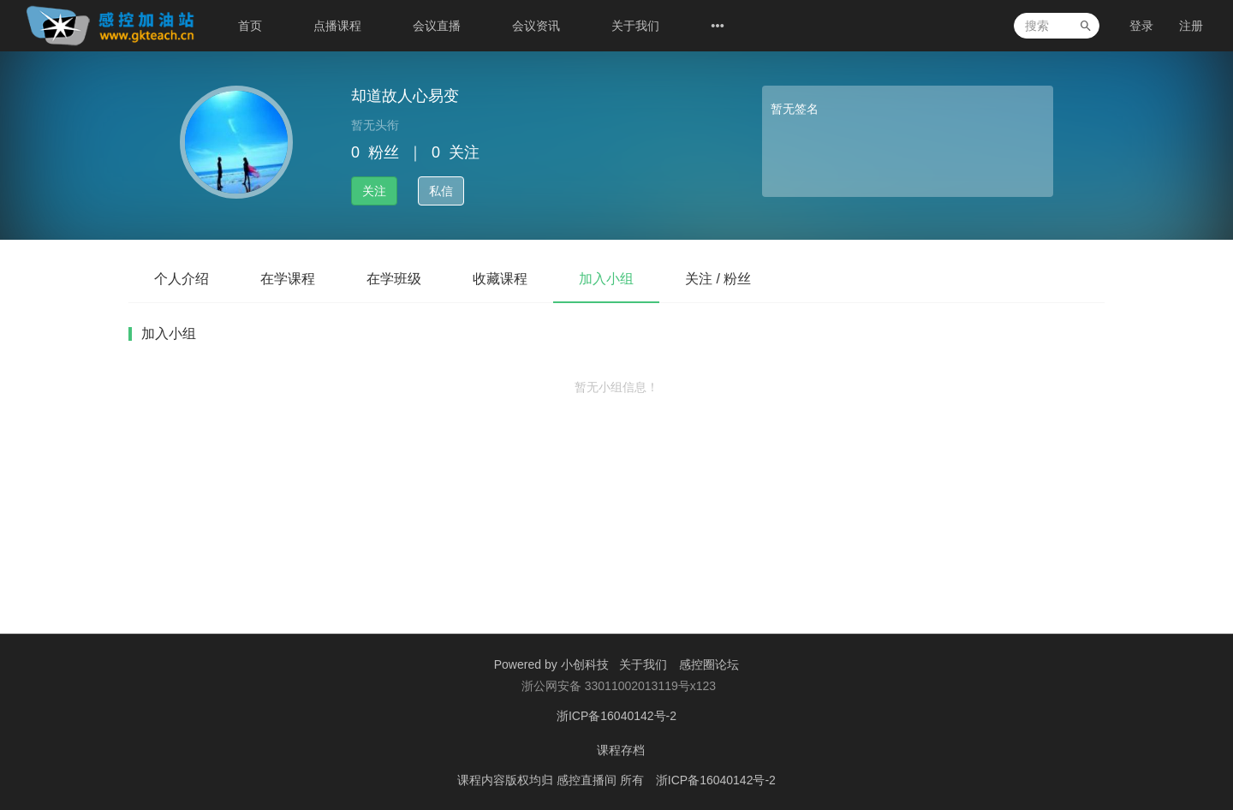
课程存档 (621, 750)
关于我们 (635, 26)
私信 (441, 191)
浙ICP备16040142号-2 (616, 716)
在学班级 (393, 278)
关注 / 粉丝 (718, 278)
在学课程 (287, 278)
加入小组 (606, 278)
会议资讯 (536, 26)
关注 (374, 191)
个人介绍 (181, 278)
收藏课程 (500, 278)
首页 (250, 26)
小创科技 (586, 664)
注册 (1191, 26)
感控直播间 (588, 780)
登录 (1141, 26)
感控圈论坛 (709, 664)
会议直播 (437, 26)
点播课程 (337, 26)
